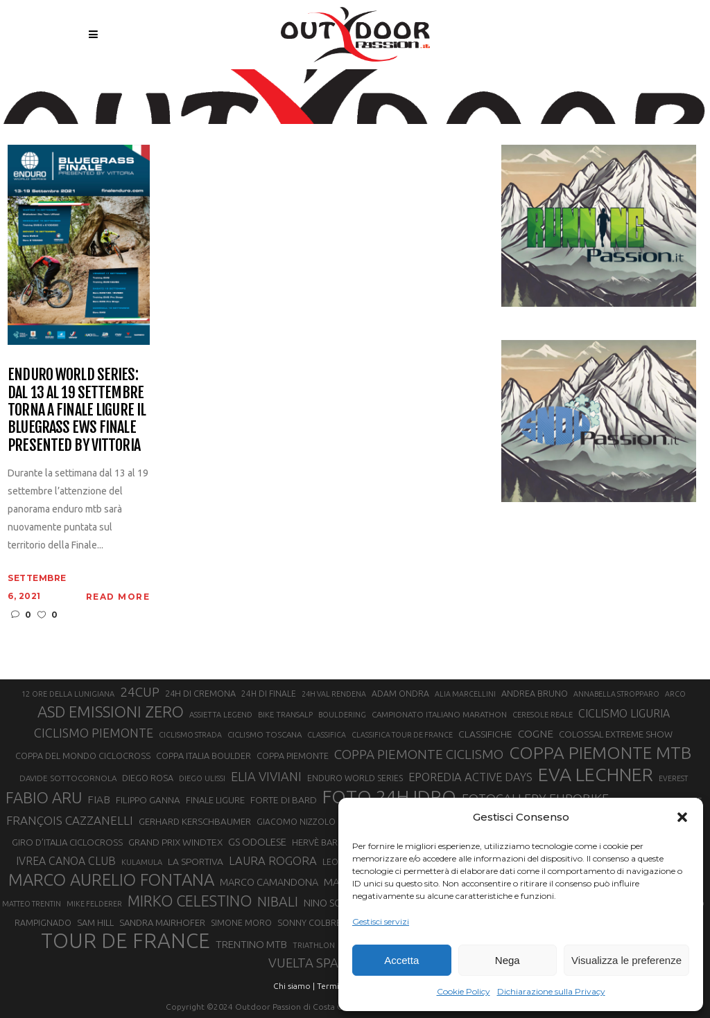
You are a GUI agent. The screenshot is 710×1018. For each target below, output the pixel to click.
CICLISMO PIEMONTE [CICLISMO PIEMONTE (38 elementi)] (93, 733)
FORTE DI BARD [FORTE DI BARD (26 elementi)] (283, 799)
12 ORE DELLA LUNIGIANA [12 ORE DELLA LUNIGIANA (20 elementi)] (67, 694)
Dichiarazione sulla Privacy (551, 991)
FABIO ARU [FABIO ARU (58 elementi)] (44, 797)
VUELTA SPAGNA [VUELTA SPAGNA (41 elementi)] (316, 963)
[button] (682, 817)
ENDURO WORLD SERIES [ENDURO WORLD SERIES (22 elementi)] (355, 778)
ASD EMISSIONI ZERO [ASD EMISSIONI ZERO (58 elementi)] (110, 711)
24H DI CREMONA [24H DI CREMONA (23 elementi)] (200, 693)
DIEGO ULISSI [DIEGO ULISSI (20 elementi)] (202, 778)
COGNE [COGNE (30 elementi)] (535, 734)
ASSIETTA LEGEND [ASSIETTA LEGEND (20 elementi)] (220, 715)
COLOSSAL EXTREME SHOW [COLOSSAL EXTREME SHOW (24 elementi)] (616, 734)
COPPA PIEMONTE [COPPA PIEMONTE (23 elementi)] (293, 755)
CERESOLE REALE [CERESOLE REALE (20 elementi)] (542, 715)
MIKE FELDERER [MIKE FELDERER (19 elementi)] (94, 904)
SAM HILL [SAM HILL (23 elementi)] (95, 922)
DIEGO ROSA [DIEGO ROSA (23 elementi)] (147, 778)
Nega (507, 960)
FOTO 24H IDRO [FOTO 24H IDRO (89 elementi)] (389, 796)
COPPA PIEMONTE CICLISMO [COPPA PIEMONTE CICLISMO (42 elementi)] (418, 754)
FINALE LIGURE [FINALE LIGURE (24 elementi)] (215, 800)
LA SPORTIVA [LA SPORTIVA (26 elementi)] (195, 861)
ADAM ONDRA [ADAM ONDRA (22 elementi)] (400, 693)
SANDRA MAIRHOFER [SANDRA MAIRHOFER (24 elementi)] (162, 922)
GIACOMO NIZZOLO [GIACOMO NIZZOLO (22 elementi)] (296, 821)
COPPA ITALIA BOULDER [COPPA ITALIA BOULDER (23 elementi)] (203, 755)
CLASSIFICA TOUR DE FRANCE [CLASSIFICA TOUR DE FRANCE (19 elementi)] (402, 735)
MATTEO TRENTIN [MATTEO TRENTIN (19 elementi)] (31, 904)
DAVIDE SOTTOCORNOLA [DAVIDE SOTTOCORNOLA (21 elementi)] (67, 778)
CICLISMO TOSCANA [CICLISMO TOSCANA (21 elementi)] (264, 734)
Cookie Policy (463, 991)
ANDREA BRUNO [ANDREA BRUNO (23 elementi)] (534, 693)
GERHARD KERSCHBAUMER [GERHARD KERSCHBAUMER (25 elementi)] (195, 821)
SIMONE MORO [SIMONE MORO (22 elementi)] (241, 922)
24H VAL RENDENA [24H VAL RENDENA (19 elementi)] (334, 694)
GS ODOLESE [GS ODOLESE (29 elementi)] (257, 842)
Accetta (401, 960)
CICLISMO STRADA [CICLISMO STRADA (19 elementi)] (190, 735)
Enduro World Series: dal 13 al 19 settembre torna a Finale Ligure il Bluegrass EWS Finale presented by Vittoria (77, 409)
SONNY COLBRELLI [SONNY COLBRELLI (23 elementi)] (314, 922)
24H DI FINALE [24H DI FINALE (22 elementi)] (268, 693)
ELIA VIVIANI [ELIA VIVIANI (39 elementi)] (266, 776)
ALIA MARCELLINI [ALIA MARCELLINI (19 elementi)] (465, 694)
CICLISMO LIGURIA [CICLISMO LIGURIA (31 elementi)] (624, 713)
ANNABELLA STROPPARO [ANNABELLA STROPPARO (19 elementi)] (616, 694)
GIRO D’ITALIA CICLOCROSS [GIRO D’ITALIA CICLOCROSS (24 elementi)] (67, 842)
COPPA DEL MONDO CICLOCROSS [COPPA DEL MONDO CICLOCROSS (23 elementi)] (82, 755)
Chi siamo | (294, 985)
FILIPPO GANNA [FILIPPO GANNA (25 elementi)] (148, 800)
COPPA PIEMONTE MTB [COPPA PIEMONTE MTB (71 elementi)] (600, 753)
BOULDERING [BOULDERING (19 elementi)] (342, 715)
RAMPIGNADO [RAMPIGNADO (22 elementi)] (43, 922)
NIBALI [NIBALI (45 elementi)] (277, 901)
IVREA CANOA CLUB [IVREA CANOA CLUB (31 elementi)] (66, 861)
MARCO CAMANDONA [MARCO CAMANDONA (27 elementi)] (269, 882)
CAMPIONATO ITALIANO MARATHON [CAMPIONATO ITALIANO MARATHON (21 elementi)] (439, 714)
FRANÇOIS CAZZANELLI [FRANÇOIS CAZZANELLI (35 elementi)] (69, 820)
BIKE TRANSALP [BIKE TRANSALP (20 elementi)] (285, 715)
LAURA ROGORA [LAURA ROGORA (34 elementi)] (273, 860)
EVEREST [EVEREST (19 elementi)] (673, 778)
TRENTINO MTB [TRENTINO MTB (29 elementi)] (251, 944)
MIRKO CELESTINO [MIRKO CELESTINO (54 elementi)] (190, 901)
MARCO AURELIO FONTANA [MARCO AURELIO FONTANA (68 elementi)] (111, 880)
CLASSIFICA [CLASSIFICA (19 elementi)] (326, 735)
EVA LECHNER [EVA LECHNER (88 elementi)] (595, 774)
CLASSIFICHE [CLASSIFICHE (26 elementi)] (485, 734)
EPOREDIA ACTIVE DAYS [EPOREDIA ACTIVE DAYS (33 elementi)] (470, 777)
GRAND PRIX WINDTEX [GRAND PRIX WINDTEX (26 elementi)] (175, 842)
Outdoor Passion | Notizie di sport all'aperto (321, 88)
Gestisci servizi (380, 921)
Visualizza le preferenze (626, 960)
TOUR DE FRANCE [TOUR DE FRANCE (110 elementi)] (125, 941)
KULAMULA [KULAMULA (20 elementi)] (141, 862)
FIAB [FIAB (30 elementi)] (98, 799)
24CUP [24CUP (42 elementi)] (139, 691)
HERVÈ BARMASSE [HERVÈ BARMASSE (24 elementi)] (328, 842)
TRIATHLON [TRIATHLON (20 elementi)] (314, 945)
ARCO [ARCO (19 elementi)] (675, 694)
